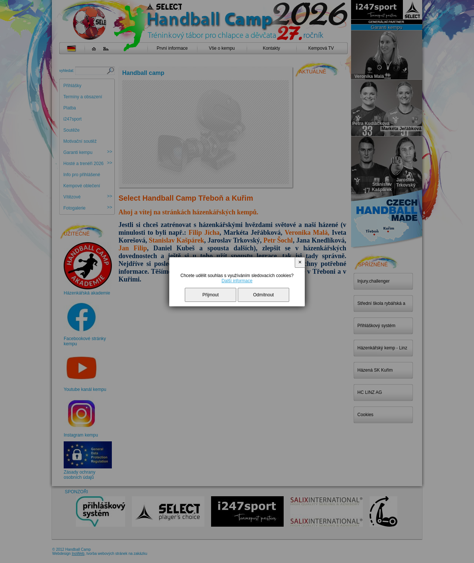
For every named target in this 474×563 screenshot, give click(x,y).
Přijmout (211, 294)
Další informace (236, 280)
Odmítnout (263, 294)
